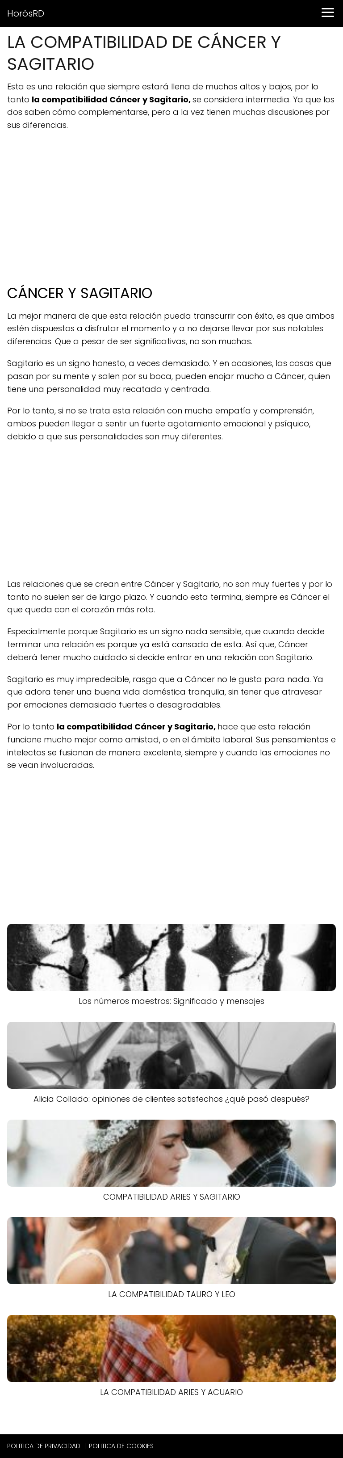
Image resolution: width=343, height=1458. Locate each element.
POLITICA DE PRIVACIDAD (43, 1445)
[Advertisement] (171, 203)
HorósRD (25, 13)
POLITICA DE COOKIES (121, 1445)
